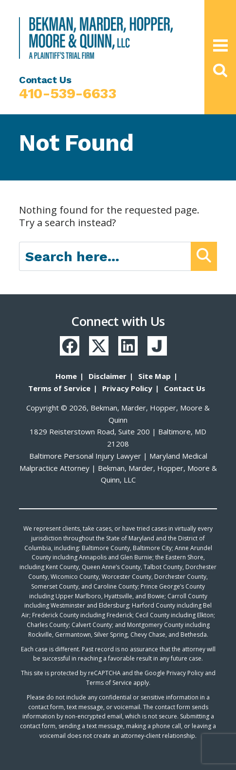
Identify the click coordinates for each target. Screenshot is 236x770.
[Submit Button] (204, 256)
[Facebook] (69, 346)
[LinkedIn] (128, 346)
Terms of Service (59, 388)
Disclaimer (108, 376)
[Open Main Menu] (220, 45)
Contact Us (184, 388)
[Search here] (105, 256)
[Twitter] (99, 346)
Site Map (154, 376)
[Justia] (157, 346)
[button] (220, 71)
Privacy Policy (127, 388)
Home (66, 376)
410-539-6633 (67, 93)
